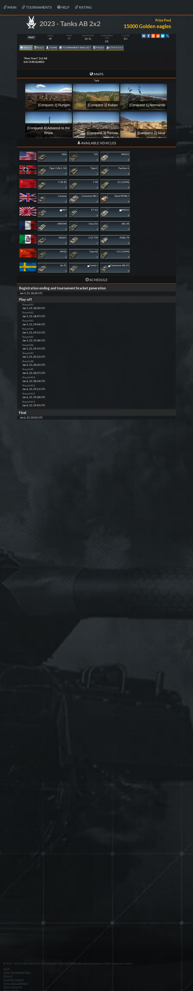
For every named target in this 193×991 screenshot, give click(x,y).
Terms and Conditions (15, 983)
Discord (7, 976)
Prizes (98, 47)
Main (9, 7)
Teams (51, 47)
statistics (114, 47)
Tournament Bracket (75, 47)
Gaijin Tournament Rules (17, 972)
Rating (83, 7)
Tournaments (37, 7)
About (26, 47)
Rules (39, 47)
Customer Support (13, 979)
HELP (63, 7)
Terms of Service (12, 986)
